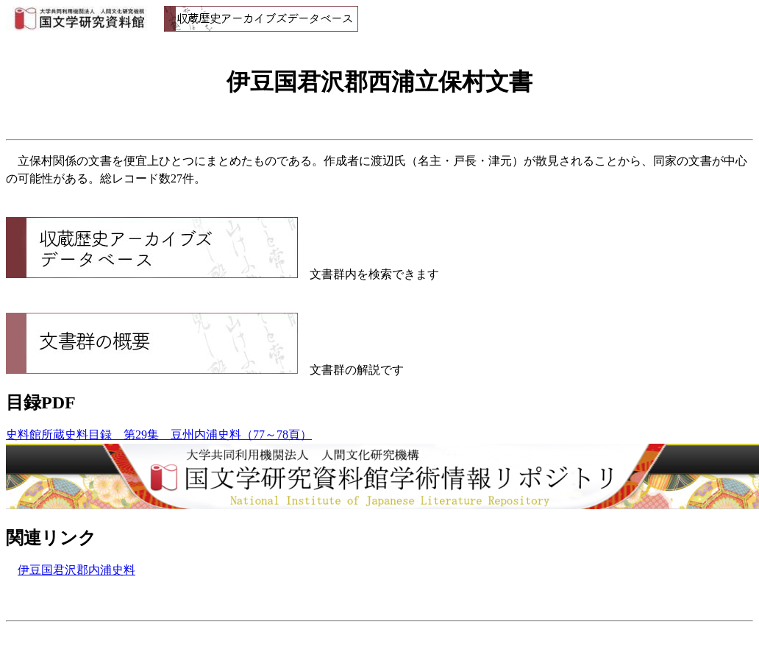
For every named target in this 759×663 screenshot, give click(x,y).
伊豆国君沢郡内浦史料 (76, 570)
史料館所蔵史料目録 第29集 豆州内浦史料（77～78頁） (159, 434)
